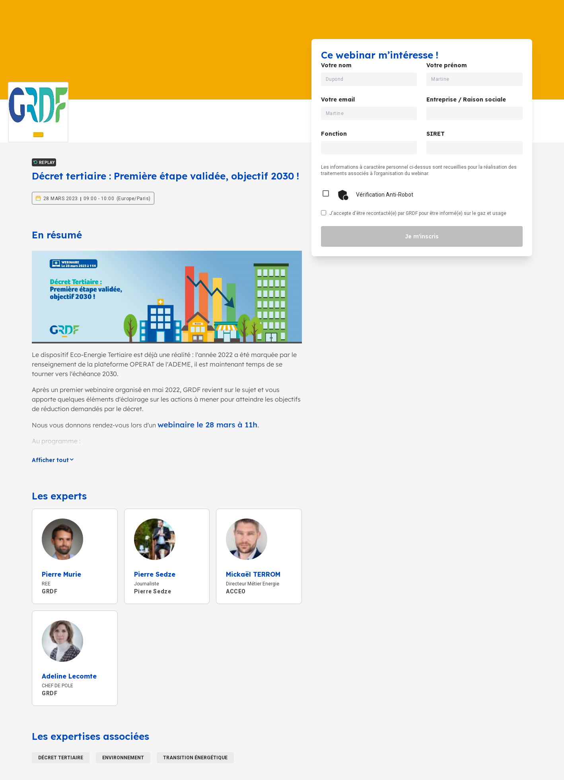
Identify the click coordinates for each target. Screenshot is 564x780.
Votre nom (336, 65)
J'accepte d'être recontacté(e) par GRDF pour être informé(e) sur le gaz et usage (417, 213)
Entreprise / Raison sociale (466, 99)
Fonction (334, 133)
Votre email (338, 99)
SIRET (435, 133)
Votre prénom (446, 65)
